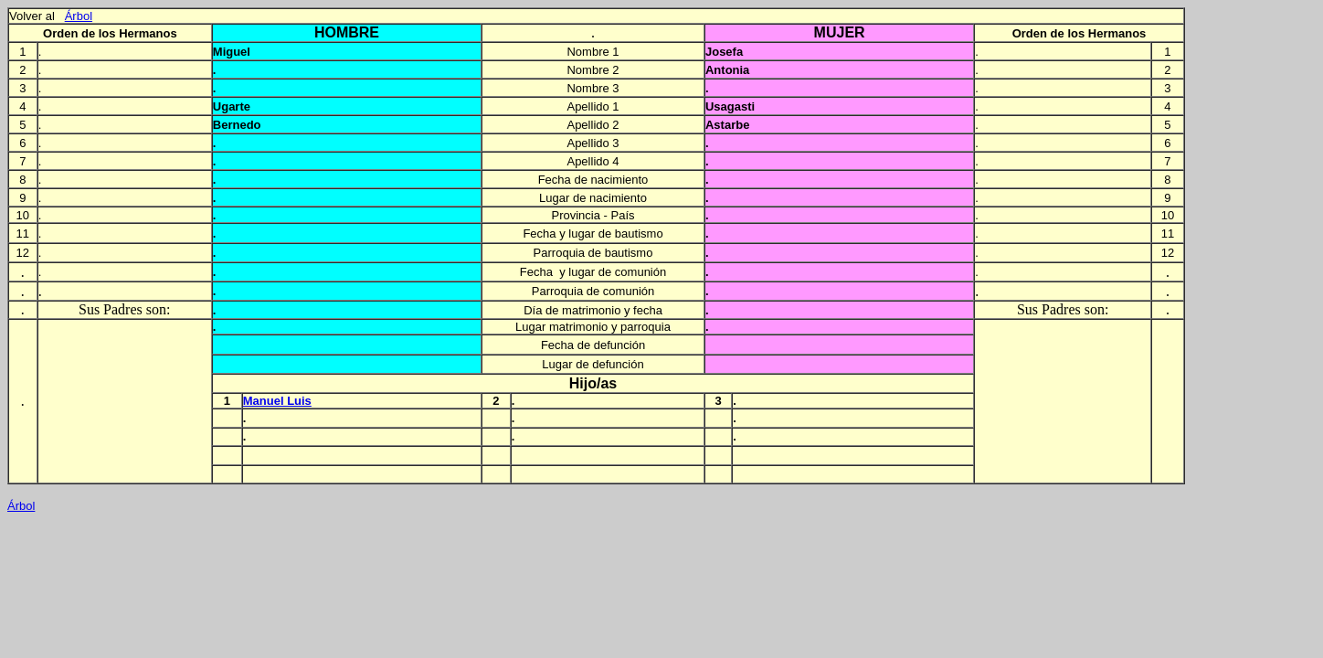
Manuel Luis (277, 401)
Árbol (78, 16)
